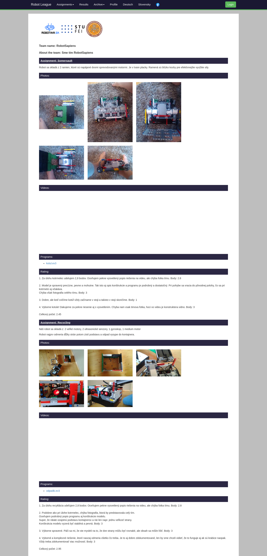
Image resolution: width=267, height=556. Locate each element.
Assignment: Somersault (56, 60)
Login (231, 4)
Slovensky (144, 4)
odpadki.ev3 (53, 490)
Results (83, 4)
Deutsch (128, 4)
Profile (114, 4)
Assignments (65, 4)
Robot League (41, 4)
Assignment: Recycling (55, 322)
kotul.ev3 (51, 263)
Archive (99, 4)
